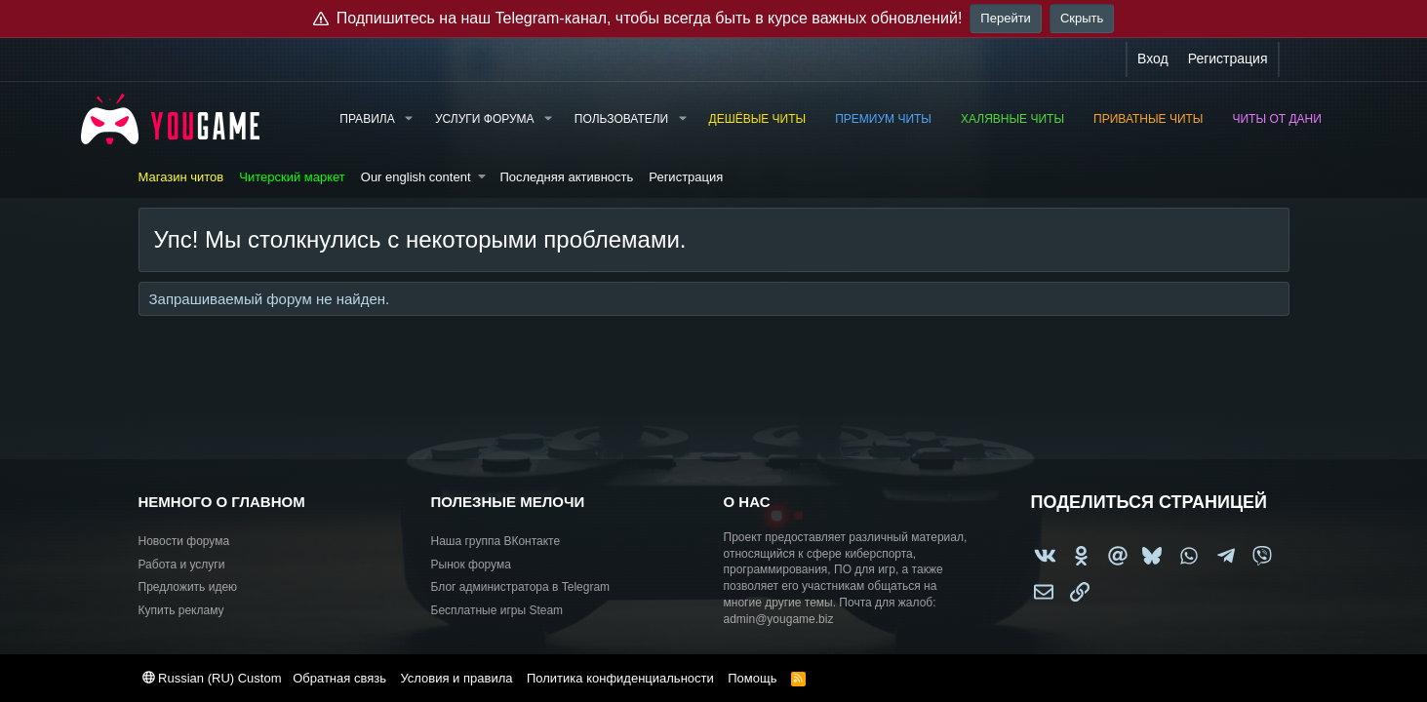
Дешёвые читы (758, 119)
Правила (366, 119)
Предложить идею (188, 587)
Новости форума (184, 541)
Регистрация (686, 177)
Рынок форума (471, 564)
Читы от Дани (1277, 119)
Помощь (752, 678)
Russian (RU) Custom (212, 678)
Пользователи (621, 119)
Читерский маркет (292, 177)
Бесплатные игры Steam (497, 610)
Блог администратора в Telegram (521, 587)
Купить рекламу (181, 610)
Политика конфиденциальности (620, 678)
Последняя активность (566, 177)
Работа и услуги (182, 564)
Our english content (416, 177)
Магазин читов (181, 177)
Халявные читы (1012, 119)
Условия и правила (456, 678)
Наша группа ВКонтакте (496, 541)
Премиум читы (883, 119)
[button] (408, 119)
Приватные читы (1148, 119)
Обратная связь (339, 678)
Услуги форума (485, 119)
